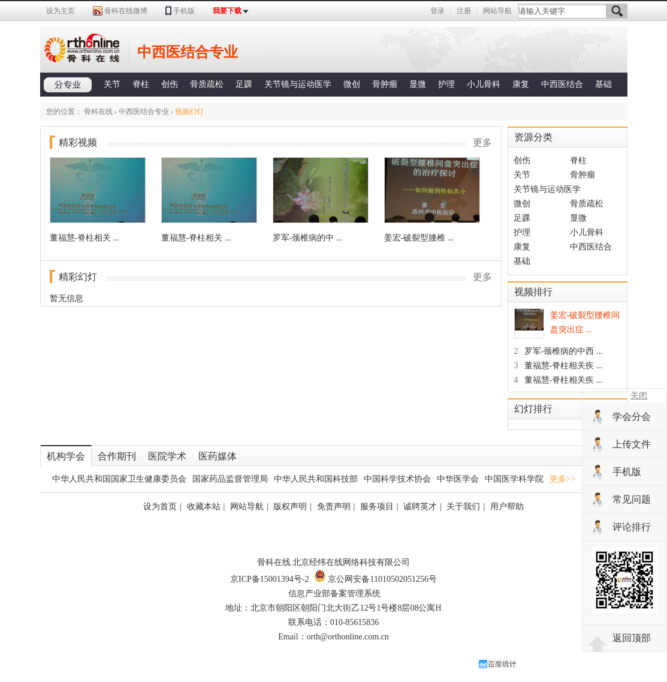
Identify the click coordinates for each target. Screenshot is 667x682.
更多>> (563, 478)
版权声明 (290, 506)
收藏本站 (204, 506)
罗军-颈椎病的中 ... (308, 237)
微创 (351, 84)
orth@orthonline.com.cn (348, 636)
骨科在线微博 (125, 11)
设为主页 (60, 11)
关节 (112, 84)
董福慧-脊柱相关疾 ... (558, 365)
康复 (520, 84)
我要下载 (227, 11)
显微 (417, 84)
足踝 (244, 84)
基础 (603, 84)
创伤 (169, 84)
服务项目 (377, 506)
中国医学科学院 (514, 478)
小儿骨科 (483, 84)
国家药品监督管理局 (230, 478)
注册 (464, 11)
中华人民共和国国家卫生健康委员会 (119, 478)
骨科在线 (98, 111)
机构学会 (66, 456)
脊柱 (140, 84)
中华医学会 (458, 478)
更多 (482, 142)
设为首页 (160, 506)
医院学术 (167, 456)
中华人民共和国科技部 (316, 478)
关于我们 (463, 506)
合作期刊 (117, 456)
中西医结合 (562, 84)
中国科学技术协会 (397, 478)
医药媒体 (217, 456)
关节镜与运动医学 (297, 84)
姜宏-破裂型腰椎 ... (419, 237)
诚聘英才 (420, 506)
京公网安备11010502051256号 (375, 579)
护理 (446, 84)
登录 (437, 11)
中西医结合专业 (144, 111)
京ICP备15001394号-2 (269, 579)
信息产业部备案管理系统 (334, 593)
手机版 (184, 11)
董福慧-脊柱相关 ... (85, 237)
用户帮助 (507, 506)
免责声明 (334, 506)
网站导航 (497, 11)
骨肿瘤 (384, 84)
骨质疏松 (207, 84)
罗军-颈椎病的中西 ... (558, 351)
